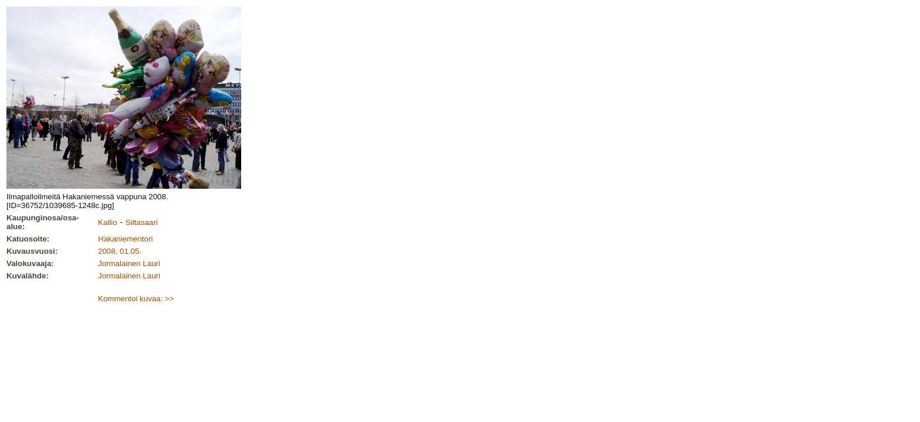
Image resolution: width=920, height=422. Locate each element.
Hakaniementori (125, 238)
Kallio (107, 222)
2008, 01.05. (119, 251)
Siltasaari (142, 222)
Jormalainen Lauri (129, 263)
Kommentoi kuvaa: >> (136, 298)
